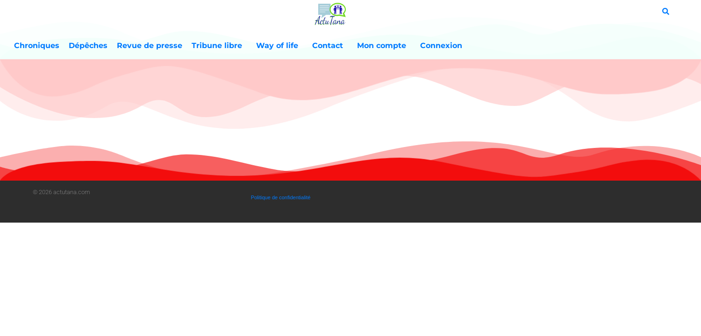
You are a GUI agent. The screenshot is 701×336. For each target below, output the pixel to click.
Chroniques (36, 45)
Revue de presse (149, 45)
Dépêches (88, 45)
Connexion (441, 45)
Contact (330, 45)
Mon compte (384, 45)
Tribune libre (219, 45)
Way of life (279, 45)
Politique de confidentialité (281, 197)
